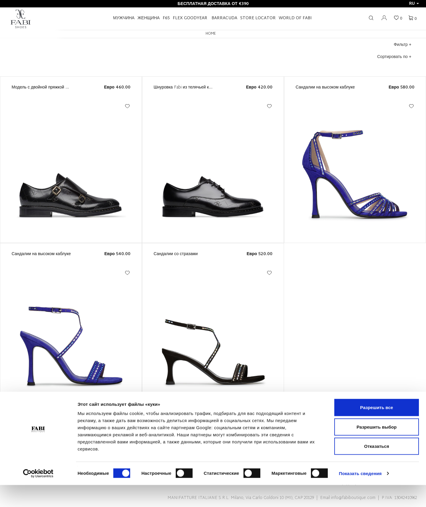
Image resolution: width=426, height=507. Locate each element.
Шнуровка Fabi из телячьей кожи (185, 87)
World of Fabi (295, 18)
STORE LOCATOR (258, 18)
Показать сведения (360, 495)
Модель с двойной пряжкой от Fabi (45, 87)
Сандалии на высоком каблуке (325, 87)
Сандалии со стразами (176, 254)
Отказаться (376, 468)
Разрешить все (376, 429)
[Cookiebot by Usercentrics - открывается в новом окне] (38, 495)
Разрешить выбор (376, 448)
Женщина (149, 18)
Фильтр (402, 45)
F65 (166, 18)
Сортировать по (394, 57)
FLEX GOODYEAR (190, 18)
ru (414, 3)
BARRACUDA (224, 18)
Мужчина (123, 18)
